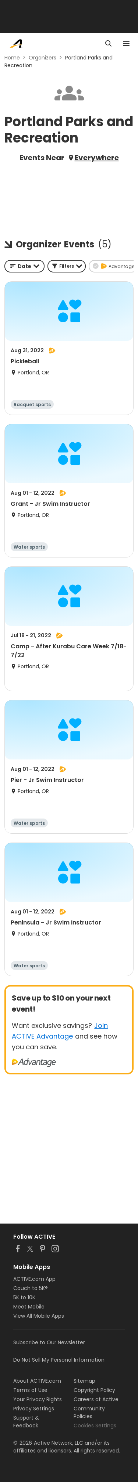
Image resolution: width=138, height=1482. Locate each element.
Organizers (42, 57)
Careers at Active (96, 1399)
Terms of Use (30, 1390)
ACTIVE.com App (34, 1279)
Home (12, 57)
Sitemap (84, 1381)
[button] (66, 266)
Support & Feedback (26, 1421)
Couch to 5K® (30, 1288)
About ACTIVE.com (37, 1381)
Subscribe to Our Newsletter (49, 1342)
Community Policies (89, 1412)
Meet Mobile (29, 1306)
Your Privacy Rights (37, 1399)
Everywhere (97, 157)
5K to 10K (24, 1297)
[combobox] (24, 266)
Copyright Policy (94, 1390)
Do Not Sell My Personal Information (59, 1359)
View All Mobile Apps (38, 1316)
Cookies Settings (95, 1425)
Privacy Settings (33, 1408)
